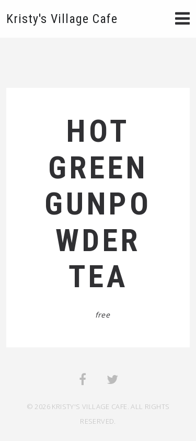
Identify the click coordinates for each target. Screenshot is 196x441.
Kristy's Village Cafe (62, 19)
